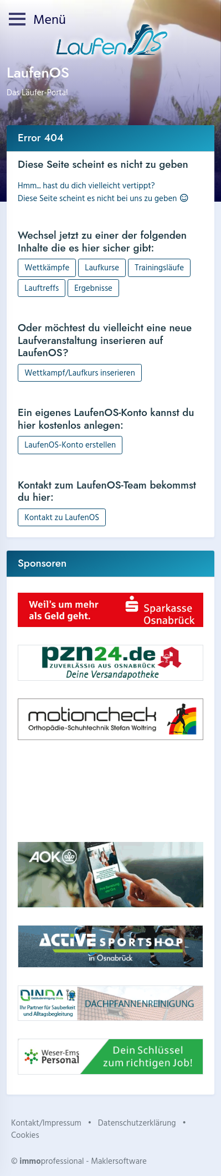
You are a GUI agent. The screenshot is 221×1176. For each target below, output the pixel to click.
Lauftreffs (41, 287)
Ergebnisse (93, 287)
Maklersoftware (119, 1160)
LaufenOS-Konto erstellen (70, 444)
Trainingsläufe (159, 267)
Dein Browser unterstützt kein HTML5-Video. (110, 791)
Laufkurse (102, 267)
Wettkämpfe (46, 267)
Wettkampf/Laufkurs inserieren (79, 372)
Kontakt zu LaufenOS (61, 517)
